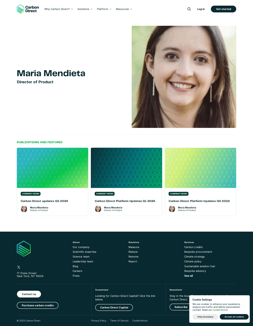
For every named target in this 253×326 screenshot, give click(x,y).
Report (132, 261)
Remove (133, 256)
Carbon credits (193, 247)
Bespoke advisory (195, 271)
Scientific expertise (84, 251)
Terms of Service (119, 320)
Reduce (133, 251)
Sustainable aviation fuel (199, 266)
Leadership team (83, 261)
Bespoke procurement (198, 251)
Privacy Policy (98, 320)
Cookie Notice (139, 320)
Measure (133, 247)
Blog (75, 266)
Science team (81, 256)
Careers (77, 271)
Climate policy (193, 261)
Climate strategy (194, 256)
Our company (81, 247)
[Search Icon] (189, 9)
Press (76, 275)
